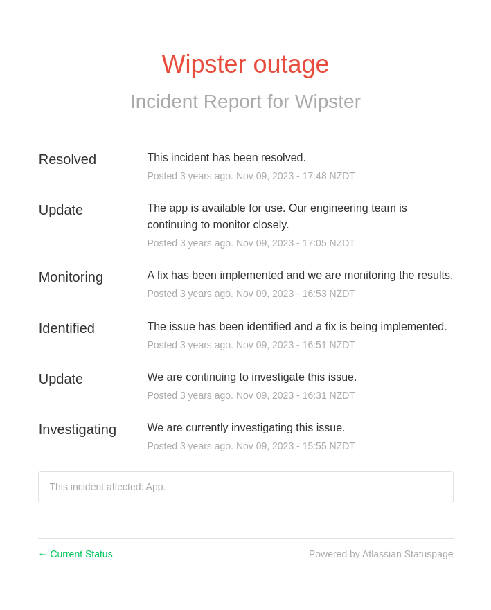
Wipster (328, 101)
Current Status (75, 553)
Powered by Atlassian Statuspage (381, 553)
